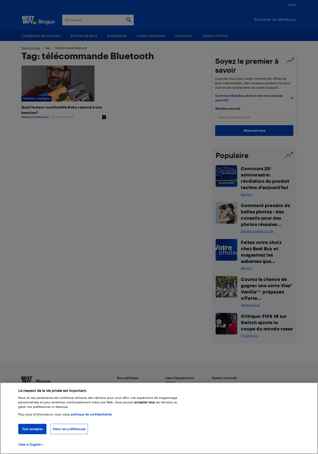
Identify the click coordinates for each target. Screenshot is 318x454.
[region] (159, 418)
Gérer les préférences (69, 429)
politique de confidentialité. (91, 414)
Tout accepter (32, 429)
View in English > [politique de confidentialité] (30, 444)
